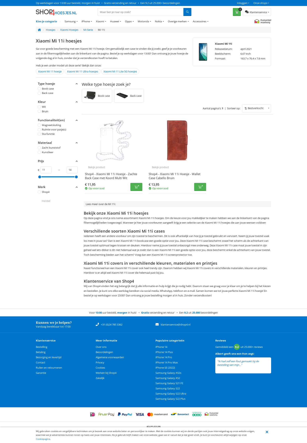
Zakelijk (100, 378)
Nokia (158, 21)
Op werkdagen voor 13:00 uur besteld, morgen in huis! (68, 3)
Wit (42, 107)
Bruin (43, 111)
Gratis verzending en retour (120, 3)
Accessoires (199, 21)
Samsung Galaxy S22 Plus (170, 399)
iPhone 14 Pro (163, 357)
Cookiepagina (43, 438)
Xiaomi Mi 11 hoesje (50, 71)
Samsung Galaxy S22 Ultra (170, 393)
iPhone (86, 21)
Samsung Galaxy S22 (167, 388)
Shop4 (43, 192)
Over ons (101, 347)
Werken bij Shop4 (106, 373)
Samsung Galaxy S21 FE (169, 383)
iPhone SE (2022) (165, 367)
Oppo (128, 21)
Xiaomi (100, 21)
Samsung (70, 21)
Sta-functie (46, 134)
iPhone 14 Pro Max (166, 362)
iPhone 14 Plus (164, 352)
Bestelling (41, 347)
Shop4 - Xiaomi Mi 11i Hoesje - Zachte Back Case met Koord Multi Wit (111, 176)
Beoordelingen (104, 352)
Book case (46, 88)
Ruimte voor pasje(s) (52, 129)
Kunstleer (45, 152)
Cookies (100, 367)
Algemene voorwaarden (110, 357)
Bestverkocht (256, 108)
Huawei (114, 21)
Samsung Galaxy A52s (168, 373)
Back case (45, 93)
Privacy (100, 362)
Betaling (40, 352)
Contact (40, 362)
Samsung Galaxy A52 (167, 378)
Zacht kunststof (49, 148)
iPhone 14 (161, 347)
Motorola (143, 21)
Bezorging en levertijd (48, 357)
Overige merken (177, 21)
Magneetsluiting (49, 125)
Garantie (41, 373)
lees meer (248, 365)
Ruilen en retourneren (49, 367)
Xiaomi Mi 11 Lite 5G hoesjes (120, 71)
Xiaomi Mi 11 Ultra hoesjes (82, 71)
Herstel (46, 201)
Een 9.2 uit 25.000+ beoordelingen (160, 3)
